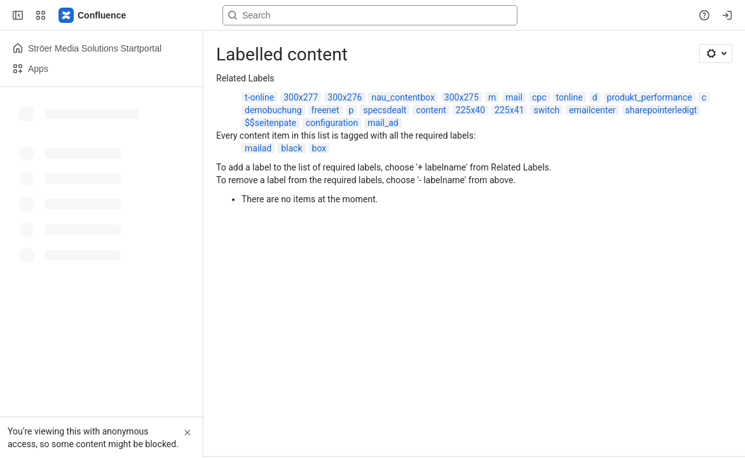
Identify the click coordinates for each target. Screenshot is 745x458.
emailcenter (592, 110)
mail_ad (383, 123)
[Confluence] (93, 15)
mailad (258, 148)
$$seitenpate (270, 123)
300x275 (461, 97)
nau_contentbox (402, 97)
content (431, 110)
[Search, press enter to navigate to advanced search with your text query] (369, 15)
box (319, 148)
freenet (325, 110)
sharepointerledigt (661, 110)
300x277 (301, 97)
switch (546, 110)
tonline (569, 97)
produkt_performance (649, 97)
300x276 (344, 97)
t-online (259, 97)
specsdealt (384, 110)
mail (514, 97)
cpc (539, 97)
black (291, 148)
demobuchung (273, 110)
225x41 (509, 110)
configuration (332, 123)
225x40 (470, 110)
